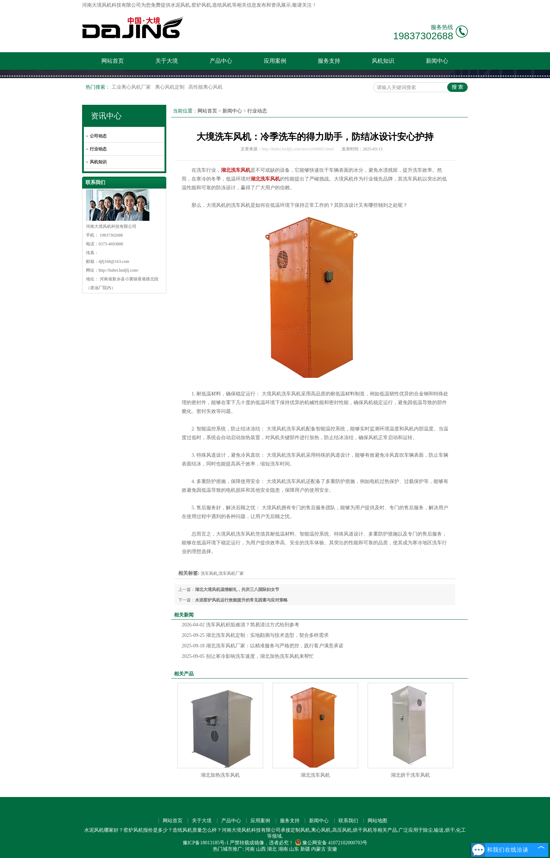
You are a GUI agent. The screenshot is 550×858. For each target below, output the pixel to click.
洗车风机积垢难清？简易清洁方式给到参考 (240, 624)
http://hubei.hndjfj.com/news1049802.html (298, 149)
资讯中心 (106, 115)
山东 (294, 849)
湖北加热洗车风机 (220, 775)
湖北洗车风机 (315, 775)
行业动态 (98, 149)
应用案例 (275, 61)
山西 (261, 849)
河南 (250, 849)
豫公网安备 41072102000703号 (331, 842)
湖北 (272, 849)
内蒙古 (318, 849)
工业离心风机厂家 (132, 87)
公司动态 (98, 136)
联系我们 (348, 820)
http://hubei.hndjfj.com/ (119, 270)
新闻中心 (437, 61)
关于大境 (166, 61)
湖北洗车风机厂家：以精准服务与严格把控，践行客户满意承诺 (262, 645)
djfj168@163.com (114, 261)
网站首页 (112, 61)
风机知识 (383, 61)
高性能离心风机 (205, 87)
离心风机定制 (170, 87)
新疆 (305, 849)
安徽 (332, 849)
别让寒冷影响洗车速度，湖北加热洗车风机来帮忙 (248, 656)
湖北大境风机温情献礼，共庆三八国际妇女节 (237, 589)
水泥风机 (180, 5)
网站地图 (377, 820)
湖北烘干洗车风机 (410, 775)
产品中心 (221, 61)
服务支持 (329, 61)
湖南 (283, 849)
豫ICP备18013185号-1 (206, 842)
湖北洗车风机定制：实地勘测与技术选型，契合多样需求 (255, 635)
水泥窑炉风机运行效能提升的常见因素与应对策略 (241, 600)
